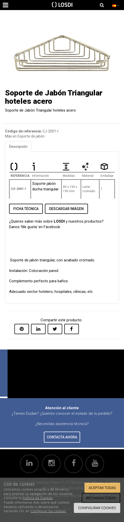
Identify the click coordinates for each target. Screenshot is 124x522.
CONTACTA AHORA (62, 437)
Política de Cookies (38, 498)
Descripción (18, 147)
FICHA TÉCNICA (26, 209)
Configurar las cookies (48, 511)
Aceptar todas (102, 487)
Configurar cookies (97, 507)
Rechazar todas (101, 497)
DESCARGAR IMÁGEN (66, 209)
